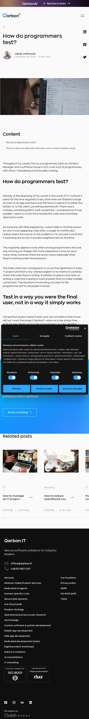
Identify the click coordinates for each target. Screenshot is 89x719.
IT (4, 27)
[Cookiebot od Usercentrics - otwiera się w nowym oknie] (67, 328)
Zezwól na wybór (44, 389)
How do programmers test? (21, 142)
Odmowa (16, 389)
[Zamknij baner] (85, 328)
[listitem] (22, 479)
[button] (82, 15)
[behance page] (22, 702)
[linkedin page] (30, 702)
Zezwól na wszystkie (72, 389)
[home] (11, 15)
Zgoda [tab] (16, 336)
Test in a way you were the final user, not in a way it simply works (40, 148)
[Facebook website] (5, 702)
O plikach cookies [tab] (73, 336)
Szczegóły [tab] (44, 336)
